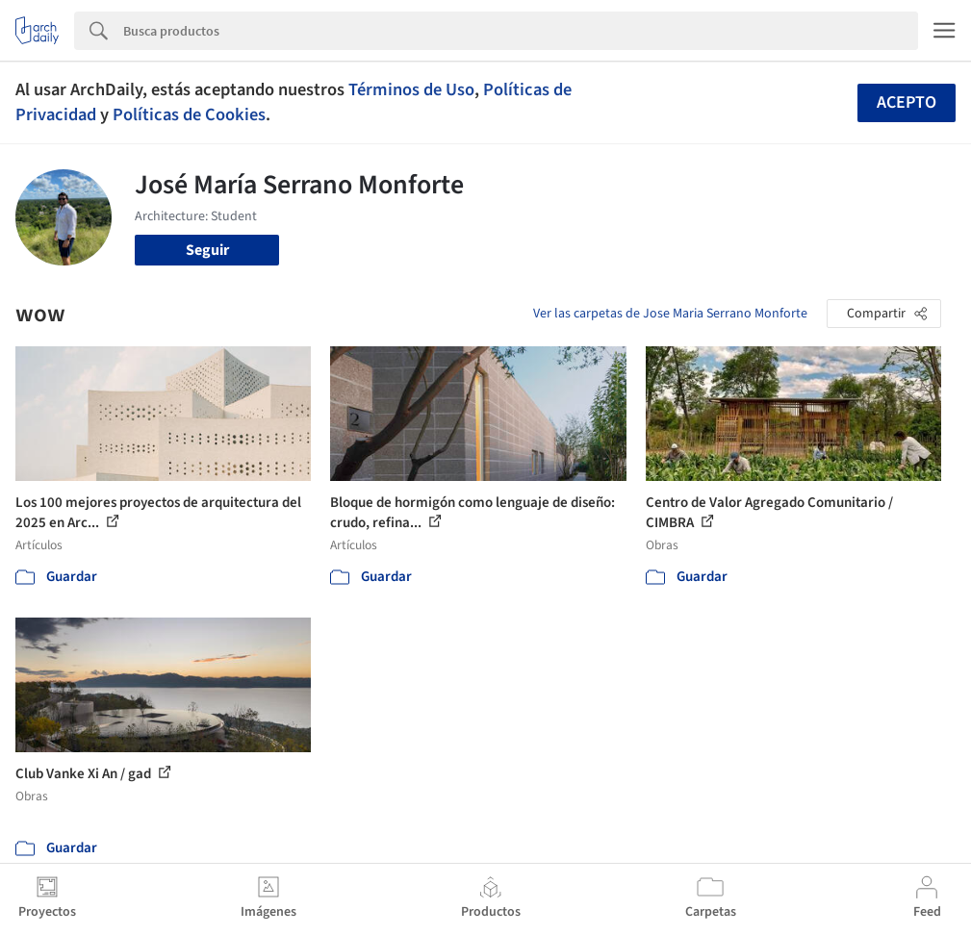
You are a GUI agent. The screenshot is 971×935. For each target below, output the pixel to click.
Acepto (906, 102)
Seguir (207, 250)
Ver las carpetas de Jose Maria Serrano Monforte (670, 313)
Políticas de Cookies (189, 114)
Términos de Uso (411, 89)
